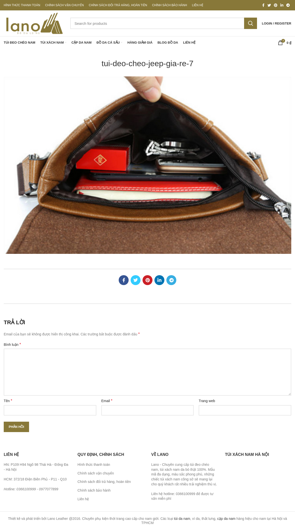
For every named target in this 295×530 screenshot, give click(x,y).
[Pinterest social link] (275, 5)
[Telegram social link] (288, 5)
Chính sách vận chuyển (95, 473)
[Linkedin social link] (282, 5)
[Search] (163, 23)
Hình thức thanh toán (93, 465)
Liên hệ (83, 499)
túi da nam (182, 519)
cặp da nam (226, 519)
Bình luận (12, 344)
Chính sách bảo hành (94, 490)
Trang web (207, 401)
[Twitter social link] (269, 5)
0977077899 (48, 489)
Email (106, 401)
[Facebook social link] (263, 5)
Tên (8, 401)
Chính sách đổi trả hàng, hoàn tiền (104, 482)
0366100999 (26, 489)
